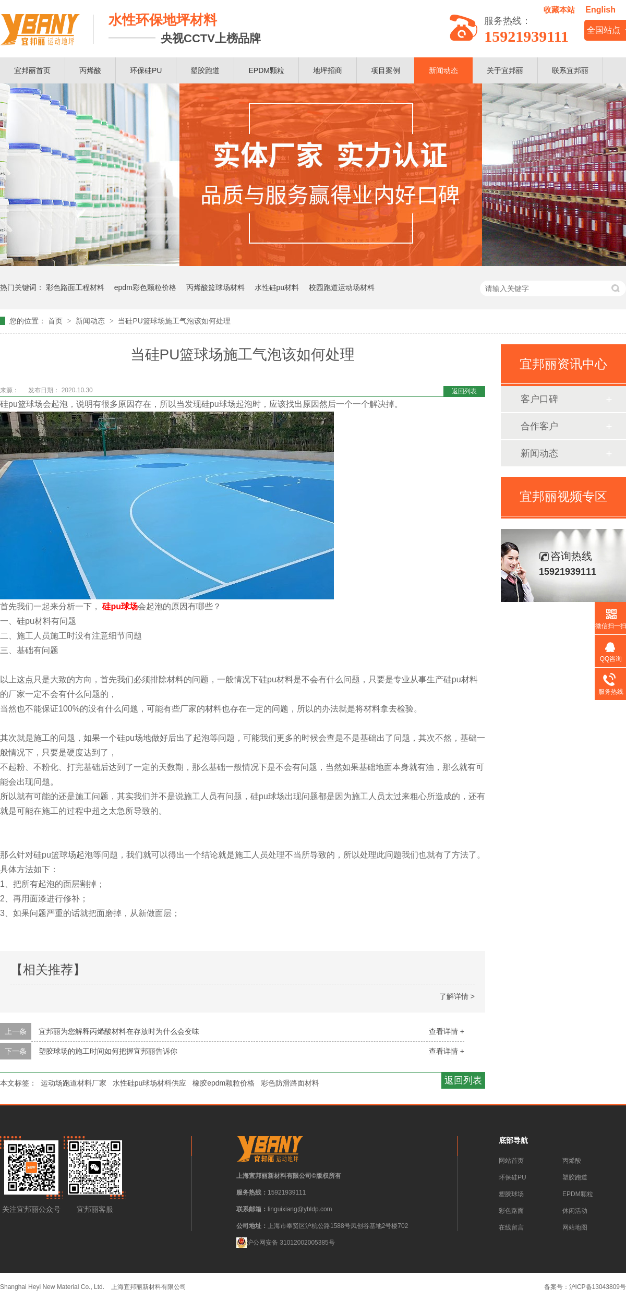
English (600, 9)
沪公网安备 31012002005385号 (285, 1242)
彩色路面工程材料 (75, 287)
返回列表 (464, 391)
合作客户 (539, 426)
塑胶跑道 (205, 70)
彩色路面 (511, 1210)
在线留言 (511, 1227)
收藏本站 (559, 9)
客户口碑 (539, 399)
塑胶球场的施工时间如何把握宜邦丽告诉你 (108, 1051)
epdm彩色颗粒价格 (145, 287)
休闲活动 (574, 1210)
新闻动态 (443, 70)
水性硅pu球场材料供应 (150, 1083)
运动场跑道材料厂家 (73, 1083)
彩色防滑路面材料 (290, 1083)
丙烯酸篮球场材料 (215, 287)
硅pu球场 (120, 606)
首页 (56, 321)
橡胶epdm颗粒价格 (223, 1083)
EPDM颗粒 (266, 70)
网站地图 (574, 1227)
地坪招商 (327, 70)
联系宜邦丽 (570, 70)
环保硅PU (146, 70)
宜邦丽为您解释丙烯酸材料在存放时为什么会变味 (119, 1031)
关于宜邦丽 (505, 70)
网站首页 (511, 1160)
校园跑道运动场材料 (342, 287)
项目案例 (385, 70)
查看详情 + (446, 1031)
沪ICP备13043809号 (597, 1287)
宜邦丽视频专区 (563, 496)
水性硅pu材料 (277, 287)
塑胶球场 (511, 1194)
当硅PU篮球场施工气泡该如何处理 (174, 321)
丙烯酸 (90, 70)
